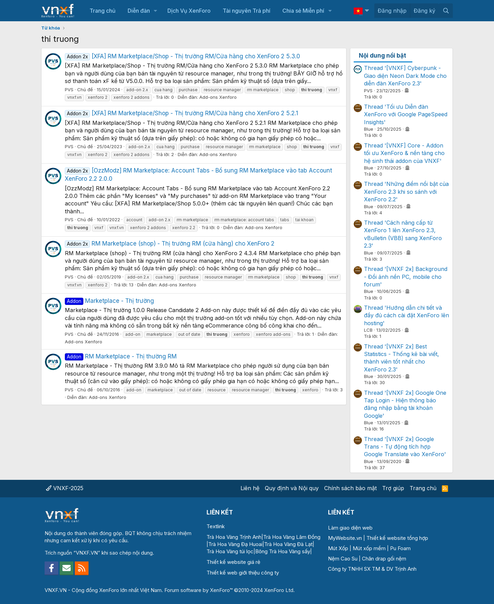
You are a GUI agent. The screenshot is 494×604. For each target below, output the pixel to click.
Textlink (216, 526)
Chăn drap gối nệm (384, 558)
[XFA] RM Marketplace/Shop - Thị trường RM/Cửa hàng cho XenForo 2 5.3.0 (182, 56)
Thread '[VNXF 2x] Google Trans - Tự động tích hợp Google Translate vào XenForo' (405, 447)
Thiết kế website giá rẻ (233, 562)
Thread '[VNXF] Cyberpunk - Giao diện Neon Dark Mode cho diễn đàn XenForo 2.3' (405, 75)
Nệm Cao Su (342, 558)
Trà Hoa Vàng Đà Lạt (288, 544)
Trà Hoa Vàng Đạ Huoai (235, 544)
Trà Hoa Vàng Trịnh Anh (234, 537)
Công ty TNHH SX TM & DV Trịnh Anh (372, 569)
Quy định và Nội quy (292, 488)
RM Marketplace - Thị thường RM (121, 356)
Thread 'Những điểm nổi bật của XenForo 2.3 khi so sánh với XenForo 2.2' (406, 191)
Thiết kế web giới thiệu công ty (243, 572)
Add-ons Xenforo (218, 97)
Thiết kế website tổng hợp (397, 538)
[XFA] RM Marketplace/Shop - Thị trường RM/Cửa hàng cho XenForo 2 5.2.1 (181, 113)
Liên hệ (249, 488)
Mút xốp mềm (369, 548)
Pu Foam (400, 548)
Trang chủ (103, 10)
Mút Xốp (338, 548)
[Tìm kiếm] (446, 10)
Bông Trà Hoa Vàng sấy (282, 551)
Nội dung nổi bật (382, 55)
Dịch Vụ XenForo (189, 10)
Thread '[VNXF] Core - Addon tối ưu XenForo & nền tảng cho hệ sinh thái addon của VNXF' (404, 153)
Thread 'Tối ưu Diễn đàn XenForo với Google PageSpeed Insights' (405, 114)
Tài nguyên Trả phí (246, 10)
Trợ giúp (393, 488)
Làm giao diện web (350, 527)
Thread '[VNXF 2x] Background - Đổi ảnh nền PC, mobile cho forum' (405, 276)
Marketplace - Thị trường (109, 300)
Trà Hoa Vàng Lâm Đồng (291, 537)
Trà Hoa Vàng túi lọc (230, 551)
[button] (156, 10)
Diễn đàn (139, 10)
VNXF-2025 (64, 488)
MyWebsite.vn (345, 538)
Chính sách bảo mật (350, 488)
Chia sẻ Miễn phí (303, 10)
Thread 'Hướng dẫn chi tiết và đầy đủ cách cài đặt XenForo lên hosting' (406, 315)
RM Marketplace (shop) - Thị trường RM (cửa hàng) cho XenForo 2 (169, 243)
